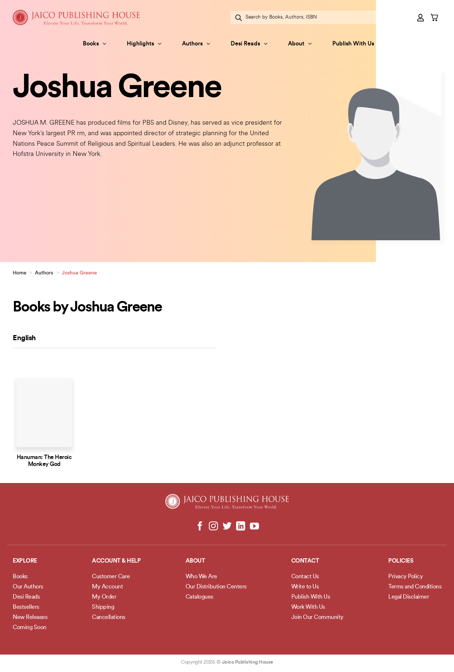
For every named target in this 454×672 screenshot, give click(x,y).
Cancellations (108, 617)
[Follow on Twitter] (227, 527)
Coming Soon (29, 628)
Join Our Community (317, 617)
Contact (305, 561)
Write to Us (305, 587)
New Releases (30, 617)
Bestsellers (26, 607)
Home (20, 273)
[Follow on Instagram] (213, 527)
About (300, 43)
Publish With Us (353, 44)
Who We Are (201, 577)
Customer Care (111, 577)
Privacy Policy (405, 577)
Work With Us (308, 607)
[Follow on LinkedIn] (240, 527)
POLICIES (400, 561)
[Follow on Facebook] (199, 527)
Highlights (144, 43)
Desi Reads (249, 43)
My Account (107, 587)
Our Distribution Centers (216, 587)
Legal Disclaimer (408, 597)
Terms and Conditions (414, 587)
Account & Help (116, 561)
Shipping (103, 607)
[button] (421, 17)
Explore (25, 561)
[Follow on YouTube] (254, 527)
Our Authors (28, 587)
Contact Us (305, 577)
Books (94, 43)
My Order (104, 597)
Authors (196, 43)
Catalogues (199, 597)
